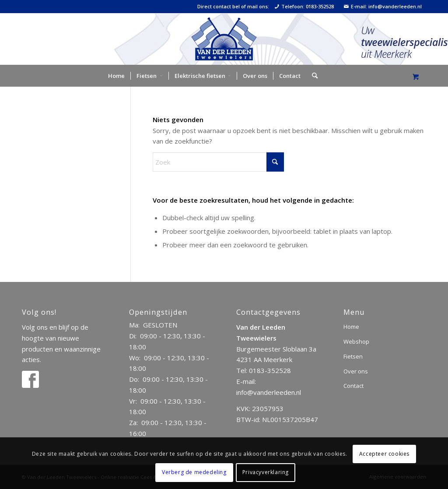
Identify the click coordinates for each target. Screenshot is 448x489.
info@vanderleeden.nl (268, 392)
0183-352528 (270, 370)
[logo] (224, 39)
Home (351, 327)
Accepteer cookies (384, 453)
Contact (353, 386)
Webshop (356, 341)
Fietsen (353, 356)
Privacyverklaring (265, 472)
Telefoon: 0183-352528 (304, 6)
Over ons (355, 371)
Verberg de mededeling (194, 472)
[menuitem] (116, 76)
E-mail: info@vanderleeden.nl (383, 6)
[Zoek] (312, 76)
